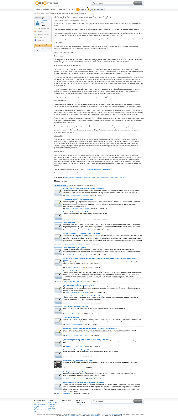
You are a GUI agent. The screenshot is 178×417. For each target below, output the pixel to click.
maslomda (69, 229)
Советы (85, 195)
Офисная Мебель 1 (70, 271)
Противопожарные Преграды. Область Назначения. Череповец (86, 339)
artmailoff (68, 219)
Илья (67, 357)
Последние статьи (53, 402)
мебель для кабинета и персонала (98, 169)
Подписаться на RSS (43, 31)
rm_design (69, 367)
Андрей (68, 335)
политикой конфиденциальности (111, 414)
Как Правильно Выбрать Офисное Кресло (78, 285)
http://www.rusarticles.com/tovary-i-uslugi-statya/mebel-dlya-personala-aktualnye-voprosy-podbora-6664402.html (96, 177)
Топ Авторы (61, 9)
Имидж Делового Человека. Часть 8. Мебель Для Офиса (83, 188)
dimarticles (69, 267)
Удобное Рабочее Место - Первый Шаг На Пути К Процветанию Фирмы (89, 296)
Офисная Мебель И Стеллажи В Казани (77, 212)
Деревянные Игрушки (71, 317)
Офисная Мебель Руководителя (75, 248)
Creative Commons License (71, 415)
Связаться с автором (43, 28)
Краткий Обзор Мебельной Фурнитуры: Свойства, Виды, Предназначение (90, 328)
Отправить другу (42, 37)
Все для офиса (84, 254)
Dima (67, 208)
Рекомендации (38, 409)
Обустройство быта (76, 208)
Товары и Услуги (44, 13)
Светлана (68, 303)
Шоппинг (75, 254)
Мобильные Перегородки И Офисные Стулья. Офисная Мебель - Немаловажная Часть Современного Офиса (100, 259)
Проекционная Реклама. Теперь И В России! (79, 350)
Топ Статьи (71, 9)
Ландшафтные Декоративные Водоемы (78, 361)
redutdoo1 (69, 346)
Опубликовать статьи (40, 408)
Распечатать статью (43, 34)
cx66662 (68, 254)
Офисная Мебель (69, 223)
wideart (68, 324)
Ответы (83, 9)
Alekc (67, 195)
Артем (58, 393)
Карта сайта (51, 410)
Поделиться (40, 40)
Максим (59, 244)
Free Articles (96, 415)
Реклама (78, 404)
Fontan (68, 313)
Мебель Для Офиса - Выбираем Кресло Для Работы (82, 233)
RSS (63, 402)
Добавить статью (97, 9)
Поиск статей (52, 408)
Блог (35, 411)
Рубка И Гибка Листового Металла (75, 307)
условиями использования (88, 414)
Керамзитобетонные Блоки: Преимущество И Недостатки (84, 382)
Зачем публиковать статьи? (45, 9)
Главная (36, 13)
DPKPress (69, 379)
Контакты (36, 402)
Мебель (87, 208)
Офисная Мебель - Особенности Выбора (78, 199)
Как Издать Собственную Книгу (74, 372)
